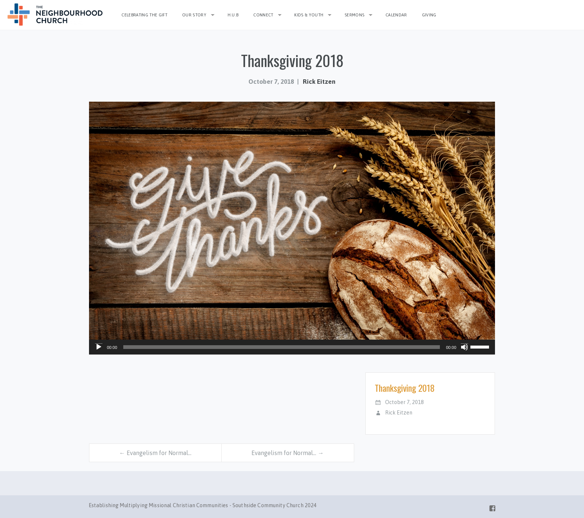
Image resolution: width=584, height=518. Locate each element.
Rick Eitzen (319, 81)
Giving (429, 15)
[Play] (98, 347)
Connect (263, 15)
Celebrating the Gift (144, 15)
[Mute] (464, 347)
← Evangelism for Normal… (155, 452)
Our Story (194, 15)
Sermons (354, 15)
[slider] (281, 347)
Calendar (396, 15)
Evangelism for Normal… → (287, 452)
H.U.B (233, 15)
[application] (292, 347)
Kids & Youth (308, 15)
